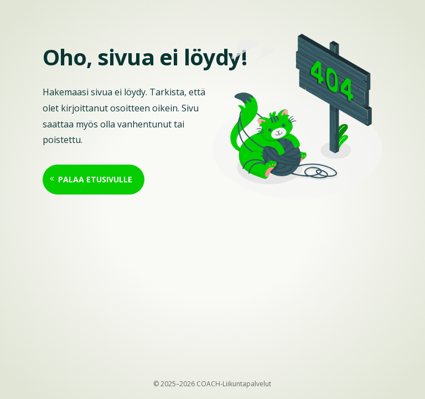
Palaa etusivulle (95, 179)
